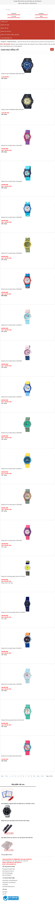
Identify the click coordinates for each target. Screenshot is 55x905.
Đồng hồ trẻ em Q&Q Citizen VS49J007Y (27, 640)
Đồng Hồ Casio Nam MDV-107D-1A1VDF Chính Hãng (15, 820)
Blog (41, 16)
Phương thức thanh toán (8, 869)
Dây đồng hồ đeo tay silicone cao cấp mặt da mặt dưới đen (17, 837)
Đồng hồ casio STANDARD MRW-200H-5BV (27, 101)
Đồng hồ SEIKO (43, 44)
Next (38, 776)
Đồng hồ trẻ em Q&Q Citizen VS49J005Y (27, 352)
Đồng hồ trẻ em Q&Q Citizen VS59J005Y (27, 676)
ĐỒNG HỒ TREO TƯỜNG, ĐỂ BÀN (10, 34)
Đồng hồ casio (14, 44)
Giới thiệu (4, 892)
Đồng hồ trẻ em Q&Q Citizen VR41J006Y (27, 137)
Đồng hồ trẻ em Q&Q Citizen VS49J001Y (27, 317)
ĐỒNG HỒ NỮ (4, 28)
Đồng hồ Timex (34, 44)
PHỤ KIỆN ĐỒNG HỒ (6, 38)
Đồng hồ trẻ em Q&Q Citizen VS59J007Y (27, 460)
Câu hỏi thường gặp (7, 873)
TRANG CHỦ (4, 21)
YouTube (13, 16)
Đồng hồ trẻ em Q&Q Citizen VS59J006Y (27, 424)
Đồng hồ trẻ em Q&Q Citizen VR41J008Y (27, 173)
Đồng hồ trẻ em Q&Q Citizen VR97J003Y (27, 532)
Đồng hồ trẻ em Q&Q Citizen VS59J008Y (27, 496)
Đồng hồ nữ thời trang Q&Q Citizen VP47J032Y (27, 568)
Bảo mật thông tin (6, 875)
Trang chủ (3, 41)
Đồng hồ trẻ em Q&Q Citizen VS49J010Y (27, 388)
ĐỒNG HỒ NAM (5, 25)
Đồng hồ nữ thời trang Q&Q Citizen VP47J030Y (27, 604)
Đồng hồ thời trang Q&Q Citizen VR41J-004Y (27, 712)
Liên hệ (4, 894)
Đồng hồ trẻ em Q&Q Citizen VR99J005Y (27, 209)
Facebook (13, 13)
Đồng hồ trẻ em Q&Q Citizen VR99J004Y (27, 281)
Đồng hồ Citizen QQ (24, 44)
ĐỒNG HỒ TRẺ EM (6, 31)
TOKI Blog (5, 884)
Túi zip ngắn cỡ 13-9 (6, 854)
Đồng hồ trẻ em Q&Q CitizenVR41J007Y (27, 747)
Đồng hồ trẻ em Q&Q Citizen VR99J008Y (27, 245)
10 (34, 776)
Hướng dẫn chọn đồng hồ (8, 882)
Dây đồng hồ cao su (9, 46)
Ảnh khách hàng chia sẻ (8, 886)
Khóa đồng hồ (18, 46)
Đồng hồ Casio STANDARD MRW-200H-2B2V (27, 65)
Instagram (41, 13)
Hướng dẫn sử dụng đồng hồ (9, 880)
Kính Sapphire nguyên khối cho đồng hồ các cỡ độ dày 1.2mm (18, 803)
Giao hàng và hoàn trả (8, 871)
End (42, 776)
